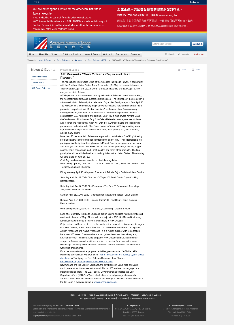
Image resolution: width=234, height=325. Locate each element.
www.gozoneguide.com (105, 282)
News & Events (92, 54)
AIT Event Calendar (41, 88)
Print (198, 70)
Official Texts (38, 82)
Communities (184, 54)
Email (184, 70)
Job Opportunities (87, 298)
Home (32, 54)
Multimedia (170, 54)
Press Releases (63, 60)
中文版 (36, 2)
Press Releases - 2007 (97, 60)
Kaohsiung (198, 54)
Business (135, 54)
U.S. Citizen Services (71, 54)
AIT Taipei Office (133, 306)
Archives (78, 60)
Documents (121, 54)
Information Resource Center (67, 306)
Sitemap (100, 298)
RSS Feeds (111, 298)
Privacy (44, 316)
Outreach (107, 54)
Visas (54, 54)
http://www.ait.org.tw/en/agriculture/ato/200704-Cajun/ (86, 261)
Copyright (37, 316)
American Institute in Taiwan (62, 12)
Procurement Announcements (143, 298)
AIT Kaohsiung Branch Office (180, 306)
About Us (43, 54)
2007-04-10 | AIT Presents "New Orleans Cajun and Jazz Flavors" (140, 60)
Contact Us (194, 2)
